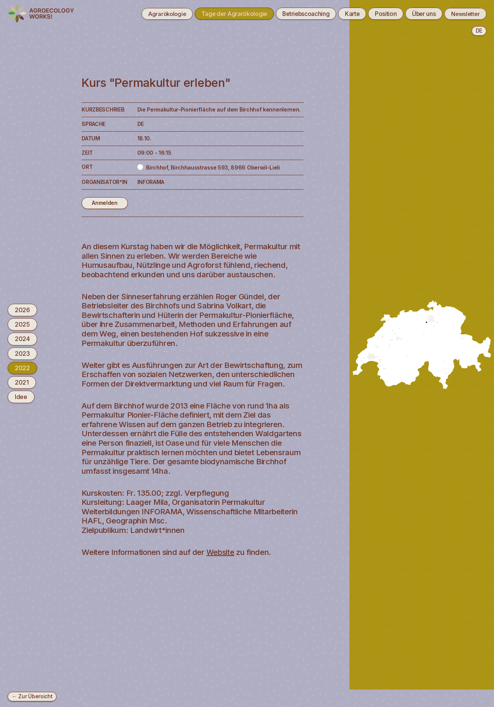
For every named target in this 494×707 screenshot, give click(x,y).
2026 (22, 310)
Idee (21, 397)
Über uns (420, 13)
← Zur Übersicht (32, 696)
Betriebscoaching (298, 13)
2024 (22, 339)
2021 (22, 382)
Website (220, 552)
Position (381, 13)
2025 (22, 324)
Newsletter (464, 13)
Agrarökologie (154, 13)
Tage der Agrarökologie (223, 13)
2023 (22, 353)
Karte (346, 13)
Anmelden (105, 203)
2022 (22, 368)
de (479, 30)
